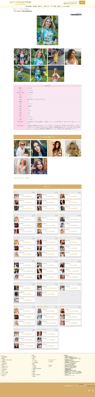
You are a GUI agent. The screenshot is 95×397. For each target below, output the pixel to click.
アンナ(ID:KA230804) (73, 225)
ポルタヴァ (51, 361)
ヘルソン (35, 361)
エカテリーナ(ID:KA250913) (27, 346)
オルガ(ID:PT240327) (50, 317)
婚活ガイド (40, 6)
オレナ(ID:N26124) (73, 242)
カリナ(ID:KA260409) (27, 196)
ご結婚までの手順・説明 (6, 360)
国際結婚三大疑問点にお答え (70, 370)
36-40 (50, 366)
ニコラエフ (35, 360)
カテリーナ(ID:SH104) (50, 225)
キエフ (34, 359)
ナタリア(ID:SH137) (27, 300)
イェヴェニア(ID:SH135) (27, 231)
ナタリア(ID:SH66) (50, 219)
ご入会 (67, 125)
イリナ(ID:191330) (73, 288)
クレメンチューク (52, 359)
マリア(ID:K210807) (72, 248)
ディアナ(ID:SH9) (50, 202)
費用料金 (3, 358)
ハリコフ (77, 14)
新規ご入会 (46, 6)
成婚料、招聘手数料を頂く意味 (71, 357)
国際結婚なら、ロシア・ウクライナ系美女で (73, 372)
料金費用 (35, 6)
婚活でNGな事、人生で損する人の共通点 (73, 371)
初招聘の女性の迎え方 (69, 360)
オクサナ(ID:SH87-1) (73, 317)
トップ (3, 355)
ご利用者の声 (4, 363)
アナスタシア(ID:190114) (27, 271)
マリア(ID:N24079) (73, 323)
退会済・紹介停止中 (36, 374)
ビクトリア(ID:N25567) (73, 277)
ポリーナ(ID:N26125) (27, 202)
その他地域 (35, 362)
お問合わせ (82, 2)
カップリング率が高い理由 (70, 363)
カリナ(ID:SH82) (50, 196)
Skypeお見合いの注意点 (69, 364)
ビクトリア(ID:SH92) (50, 231)
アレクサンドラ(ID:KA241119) (50, 288)
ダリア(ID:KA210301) (50, 294)
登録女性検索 (29, 6)
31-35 (34, 366)
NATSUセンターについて (70, 375)
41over (72, 14)
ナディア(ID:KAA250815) (27, 277)
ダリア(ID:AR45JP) (73, 231)
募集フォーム (4, 371)
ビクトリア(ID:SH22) (27, 208)
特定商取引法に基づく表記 (36, 381)
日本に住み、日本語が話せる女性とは (72, 361)
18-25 (34, 365)
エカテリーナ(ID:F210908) (73, 271)
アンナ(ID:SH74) (73, 196)
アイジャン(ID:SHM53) (50, 340)
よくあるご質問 (65, 6)
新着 (80, 14)
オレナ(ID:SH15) (50, 271)
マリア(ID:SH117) (27, 219)
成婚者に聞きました (69, 368)
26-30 (50, 365)
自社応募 (34, 356)
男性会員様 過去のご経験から (71, 366)
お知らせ (3, 375)
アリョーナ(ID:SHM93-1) (49, 334)
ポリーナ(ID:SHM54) (72, 208)
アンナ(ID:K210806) (73, 254)
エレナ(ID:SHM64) (27, 265)
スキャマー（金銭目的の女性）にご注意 (73, 358)
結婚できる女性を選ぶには (70, 365)
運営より (59, 6)
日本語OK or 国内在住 (37, 368)
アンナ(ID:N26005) (73, 265)
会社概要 (15, 381)
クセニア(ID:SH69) (27, 225)
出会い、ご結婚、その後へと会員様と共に (73, 373)
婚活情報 (66, 355)
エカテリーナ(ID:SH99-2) (72, 311)
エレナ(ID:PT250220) (50, 311)
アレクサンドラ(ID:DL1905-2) (72, 219)
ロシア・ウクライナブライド (89, 384)
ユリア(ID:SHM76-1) (49, 346)
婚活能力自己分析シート (70, 356)
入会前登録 (4, 369)
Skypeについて (68, 374)
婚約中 (34, 371)
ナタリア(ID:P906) (27, 294)
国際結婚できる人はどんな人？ (71, 362)
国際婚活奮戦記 (68, 369)
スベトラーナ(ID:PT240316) (50, 323)
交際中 (34, 373)
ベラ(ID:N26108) (27, 288)
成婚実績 (3, 361)
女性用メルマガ (5, 367)
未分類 (34, 376)
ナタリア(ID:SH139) (50, 208)
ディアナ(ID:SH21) (73, 202)
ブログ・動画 (53, 6)
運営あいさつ (4, 364)
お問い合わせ (4, 374)
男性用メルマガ (5, 366)
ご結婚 (34, 370)
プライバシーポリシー (24, 381)
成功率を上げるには (69, 359)
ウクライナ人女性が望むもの (70, 367)
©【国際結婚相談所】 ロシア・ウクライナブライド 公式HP (75, 385)
